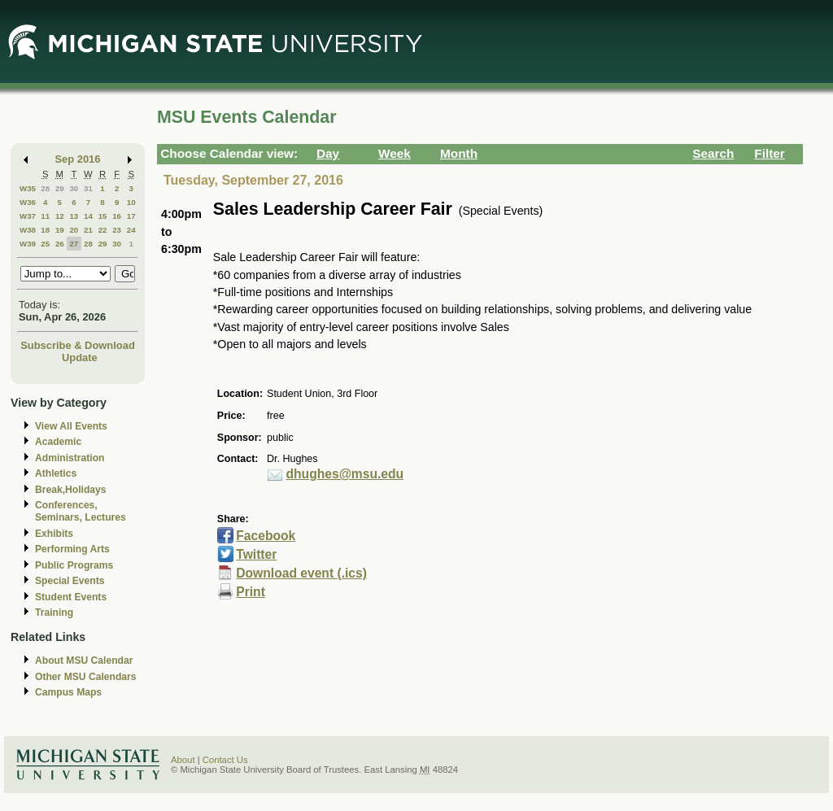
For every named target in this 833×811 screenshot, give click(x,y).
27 (73, 243)
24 (131, 229)
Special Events (69, 580)
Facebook (265, 536)
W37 (28, 215)
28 (45, 188)
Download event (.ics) (301, 573)
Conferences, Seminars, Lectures (80, 511)
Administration (69, 458)
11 (45, 215)
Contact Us (225, 760)
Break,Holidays (71, 489)
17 (131, 215)
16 (116, 215)
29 (59, 188)
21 (88, 229)
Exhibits (54, 533)
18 (45, 229)
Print (250, 592)
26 (59, 243)
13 (73, 215)
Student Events (71, 597)
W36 (28, 202)
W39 (28, 243)
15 (102, 215)
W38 (28, 229)
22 (102, 229)
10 (131, 202)
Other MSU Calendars (86, 676)
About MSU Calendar (84, 660)
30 (73, 188)
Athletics (55, 473)
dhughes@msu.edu (345, 474)
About (183, 760)
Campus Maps (68, 692)
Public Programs (74, 565)
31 (88, 188)
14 (88, 215)
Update (80, 357)
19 (59, 229)
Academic (58, 441)
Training (54, 612)
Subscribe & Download (77, 345)
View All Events (71, 426)
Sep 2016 (78, 159)
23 (116, 229)
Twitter (256, 554)
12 (59, 215)
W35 (28, 188)
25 (45, 243)
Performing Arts (72, 549)
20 (73, 229)
